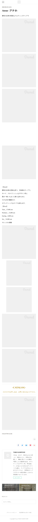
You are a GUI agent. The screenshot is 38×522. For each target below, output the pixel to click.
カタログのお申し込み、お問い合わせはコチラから (19, 392)
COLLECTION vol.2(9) (7, 433)
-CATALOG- (19, 387)
